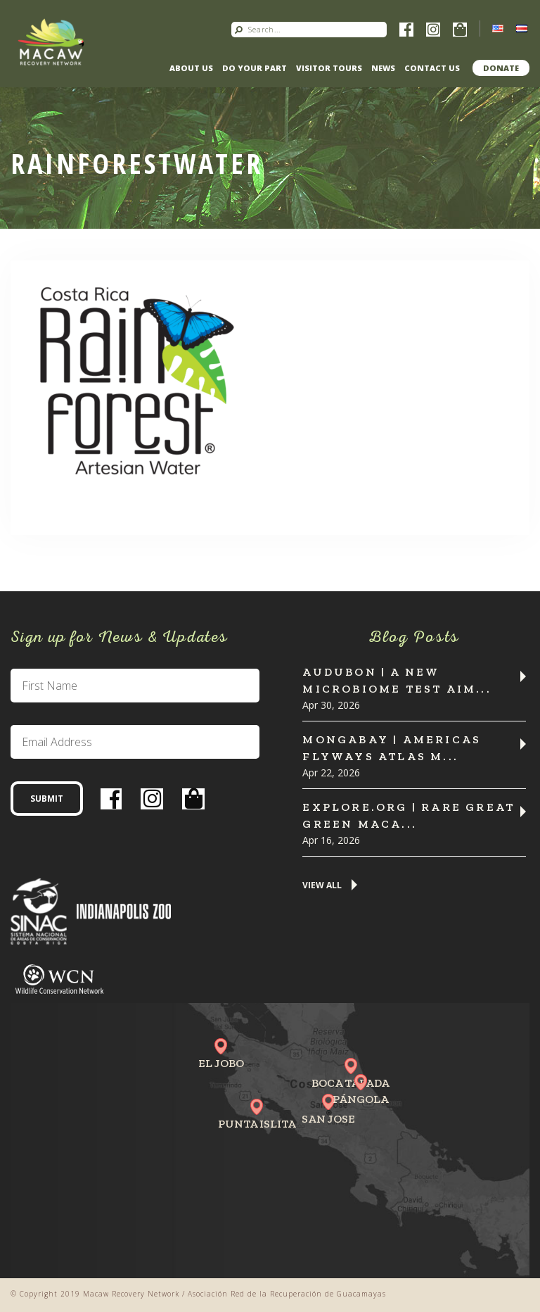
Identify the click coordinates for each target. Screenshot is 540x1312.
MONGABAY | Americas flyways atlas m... (391, 748)
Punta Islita (257, 1123)
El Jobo (221, 1063)
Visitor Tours (329, 68)
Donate (501, 68)
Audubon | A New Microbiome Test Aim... (396, 680)
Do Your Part (254, 68)
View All (322, 886)
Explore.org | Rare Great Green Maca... (408, 815)
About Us (191, 68)
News (383, 68)
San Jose (328, 1118)
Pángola (361, 1099)
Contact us (432, 68)
